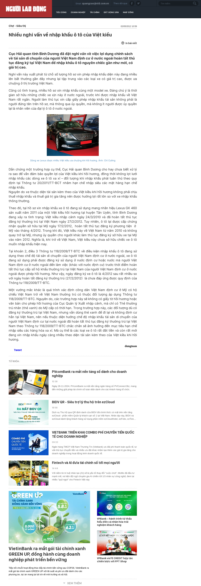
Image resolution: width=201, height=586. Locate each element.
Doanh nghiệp (78, 12)
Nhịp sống (128, 12)
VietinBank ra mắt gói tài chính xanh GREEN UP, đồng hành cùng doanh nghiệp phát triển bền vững (47, 554)
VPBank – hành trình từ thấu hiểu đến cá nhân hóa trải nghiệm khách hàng (114, 522)
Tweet (18, 350)
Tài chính (94, 12)
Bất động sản (111, 12)
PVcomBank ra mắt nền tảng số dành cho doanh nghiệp (89, 374)
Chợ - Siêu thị (17, 26)
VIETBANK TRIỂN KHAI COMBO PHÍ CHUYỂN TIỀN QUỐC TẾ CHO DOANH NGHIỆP (93, 434)
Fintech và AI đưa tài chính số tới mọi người (86, 463)
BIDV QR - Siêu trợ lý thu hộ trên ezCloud (83, 402)
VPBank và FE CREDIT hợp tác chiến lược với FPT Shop (115, 560)
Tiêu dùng (61, 12)
